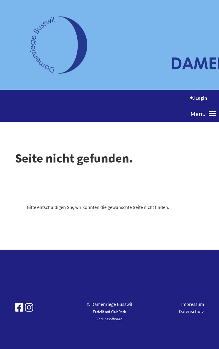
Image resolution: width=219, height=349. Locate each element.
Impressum (192, 304)
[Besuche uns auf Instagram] (29, 308)
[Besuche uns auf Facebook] (19, 308)
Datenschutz (191, 311)
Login (198, 98)
